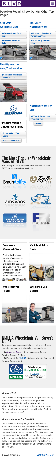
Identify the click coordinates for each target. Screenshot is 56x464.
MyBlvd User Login (45, 455)
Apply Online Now (11, 140)
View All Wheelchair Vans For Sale (40, 117)
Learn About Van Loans (11, 134)
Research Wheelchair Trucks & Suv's (12, 76)
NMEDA (22, 358)
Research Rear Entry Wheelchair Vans (41, 34)
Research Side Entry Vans (11, 34)
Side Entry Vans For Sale (11, 41)
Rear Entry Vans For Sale (40, 41)
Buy (38, 123)
